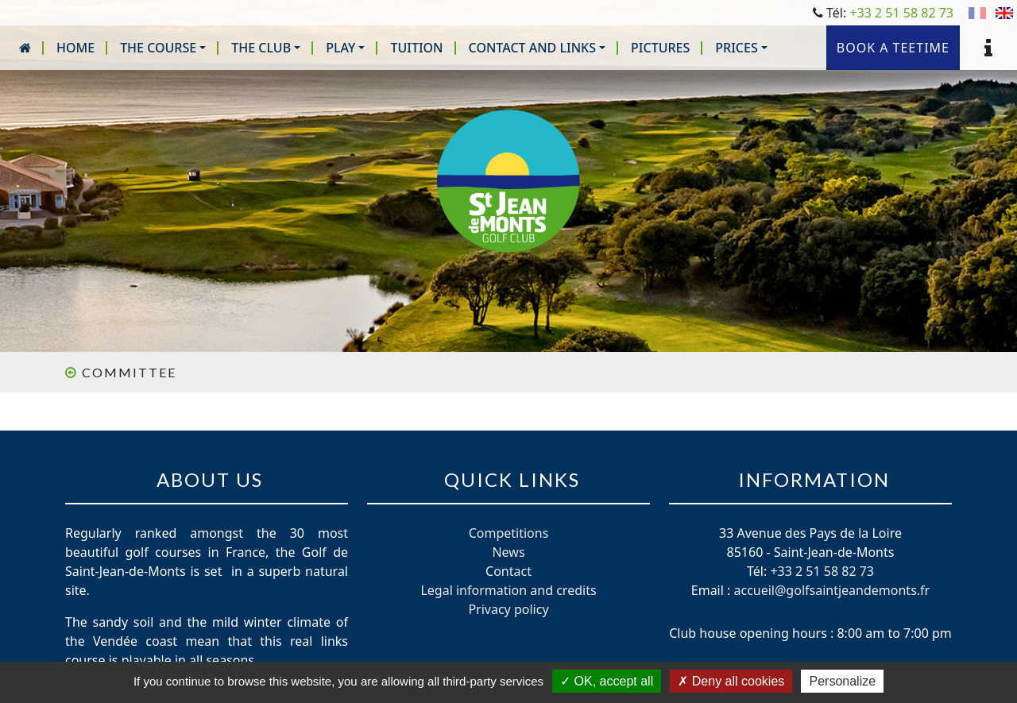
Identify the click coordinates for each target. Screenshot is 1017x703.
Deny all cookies (731, 681)
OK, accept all (606, 681)
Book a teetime (893, 47)
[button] (162, 47)
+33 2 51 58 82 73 (901, 12)
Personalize (842, 681)
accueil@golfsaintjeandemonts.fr (831, 590)
